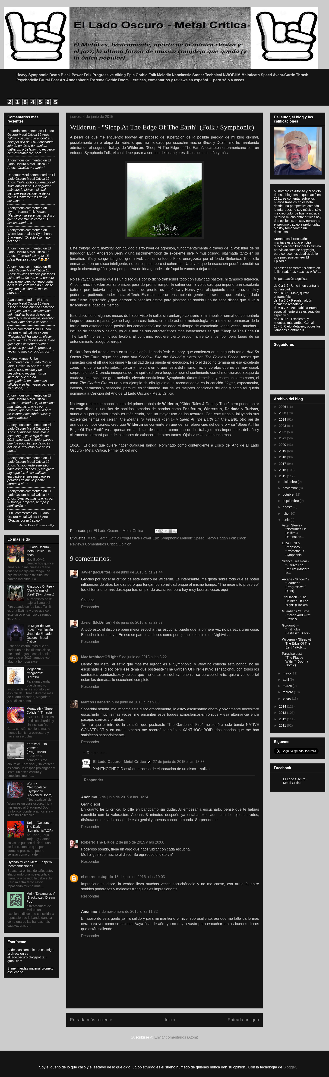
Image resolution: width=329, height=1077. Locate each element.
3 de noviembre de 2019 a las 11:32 (128, 911)
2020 (283, 445)
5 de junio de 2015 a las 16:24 (123, 797)
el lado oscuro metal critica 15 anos (30, 132)
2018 (283, 457)
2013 (283, 713)
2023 (283, 426)
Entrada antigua (243, 1019)
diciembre (290, 482)
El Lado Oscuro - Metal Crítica (295, 781)
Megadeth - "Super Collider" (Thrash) (40, 710)
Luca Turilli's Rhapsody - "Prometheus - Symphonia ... (294, 549)
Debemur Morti (18, 175)
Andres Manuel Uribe (22, 358)
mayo (287, 673)
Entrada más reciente (91, 1019)
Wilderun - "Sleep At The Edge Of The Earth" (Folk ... (296, 643)
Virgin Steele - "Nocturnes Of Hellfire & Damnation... (294, 531)
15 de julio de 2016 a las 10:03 (139, 877)
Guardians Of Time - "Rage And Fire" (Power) (296, 615)
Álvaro (12, 329)
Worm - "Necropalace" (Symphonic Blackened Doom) (39, 789)
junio (286, 520)
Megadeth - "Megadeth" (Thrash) (35, 673)
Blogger (289, 1067)
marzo (288, 686)
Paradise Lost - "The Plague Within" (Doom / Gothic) (295, 659)
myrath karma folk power (26, 212)
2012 (283, 719)
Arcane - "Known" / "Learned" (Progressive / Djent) (295, 585)
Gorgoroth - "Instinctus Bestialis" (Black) (296, 629)
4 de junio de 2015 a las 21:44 (138, 572)
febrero (288, 692)
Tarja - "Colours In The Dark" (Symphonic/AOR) (40, 826)
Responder (90, 607)
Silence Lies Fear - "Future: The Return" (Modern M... (295, 567)
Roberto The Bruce (97, 842)
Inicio (170, 1019)
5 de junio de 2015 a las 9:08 (136, 702)
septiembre (291, 501)
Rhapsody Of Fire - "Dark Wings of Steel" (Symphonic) (40, 590)
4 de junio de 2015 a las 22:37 (138, 622)
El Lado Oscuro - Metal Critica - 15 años (39, 551)
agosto (288, 507)
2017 (283, 464)
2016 (283, 470)
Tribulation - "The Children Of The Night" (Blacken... (296, 601)
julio (286, 513)
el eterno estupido (97, 877)
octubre (288, 494)
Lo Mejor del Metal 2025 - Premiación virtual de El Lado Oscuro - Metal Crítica (40, 633)
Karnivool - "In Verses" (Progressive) (37, 748)
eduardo (13, 131)
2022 (283, 432)
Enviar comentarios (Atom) (176, 1037)
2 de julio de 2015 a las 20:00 (140, 842)
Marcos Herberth (96, 702)
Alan (10, 300)
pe (233, 404)
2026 (283, 407)
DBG (10, 513)
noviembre (291, 488)
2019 (283, 451)
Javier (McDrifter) (96, 572)
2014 (283, 706)
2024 (283, 419)
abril (286, 679)
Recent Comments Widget (41, 525)
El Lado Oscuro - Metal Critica (119, 762)
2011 (283, 725)
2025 (283, 413)
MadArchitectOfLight (99, 657)
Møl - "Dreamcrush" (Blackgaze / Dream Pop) (41, 897)
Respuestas (97, 753)
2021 (283, 438)
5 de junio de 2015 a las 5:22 (143, 657)
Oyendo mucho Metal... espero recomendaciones (29, 864)
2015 (283, 476)
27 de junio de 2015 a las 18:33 (179, 762)
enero (287, 698)
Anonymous (16, 160)
